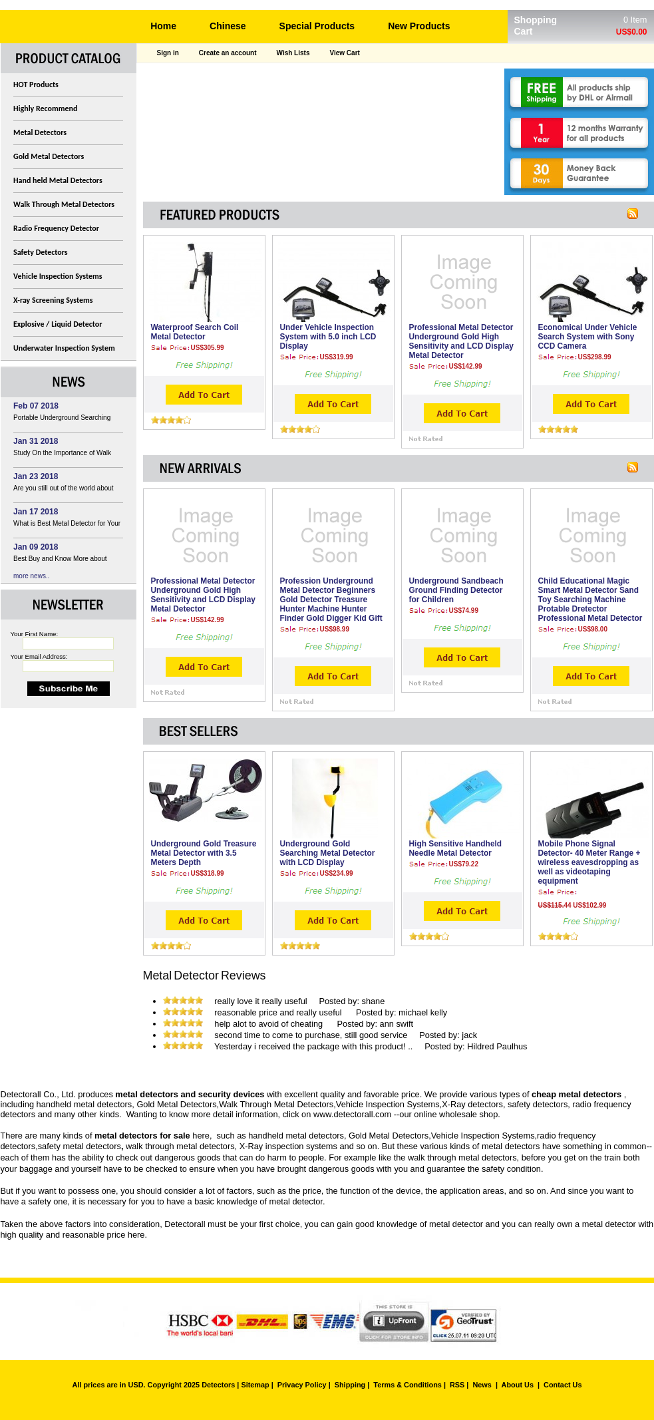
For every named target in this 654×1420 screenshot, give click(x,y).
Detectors (218, 1385)
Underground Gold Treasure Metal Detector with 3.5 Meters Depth (204, 853)
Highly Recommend (45, 108)
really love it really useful (260, 1001)
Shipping (350, 1385)
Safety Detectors (40, 252)
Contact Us (562, 1385)
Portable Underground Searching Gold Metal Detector (61, 419)
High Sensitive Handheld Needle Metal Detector (455, 848)
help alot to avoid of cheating (269, 1024)
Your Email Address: (39, 656)
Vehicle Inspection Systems (57, 276)
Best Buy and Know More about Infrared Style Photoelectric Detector (66, 560)
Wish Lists (293, 53)
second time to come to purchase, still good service (310, 1035)
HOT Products (36, 84)
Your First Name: (35, 633)
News (481, 1385)
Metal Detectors (40, 132)
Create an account (228, 53)
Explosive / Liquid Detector (57, 324)
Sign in (168, 53)
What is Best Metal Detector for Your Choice (66, 525)
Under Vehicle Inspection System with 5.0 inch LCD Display (328, 337)
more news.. (31, 576)
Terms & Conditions (407, 1385)
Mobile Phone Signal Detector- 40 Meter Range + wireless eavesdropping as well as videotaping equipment (589, 862)
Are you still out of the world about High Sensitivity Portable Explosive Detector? (64, 490)
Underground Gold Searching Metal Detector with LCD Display (327, 853)
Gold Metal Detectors (48, 156)
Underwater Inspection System (64, 348)
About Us (518, 1385)
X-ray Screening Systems (53, 300)
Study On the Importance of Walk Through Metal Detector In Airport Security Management (62, 454)
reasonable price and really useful (279, 1012)
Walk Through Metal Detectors (63, 204)
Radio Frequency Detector (56, 228)
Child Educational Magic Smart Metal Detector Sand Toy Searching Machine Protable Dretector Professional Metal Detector (590, 599)
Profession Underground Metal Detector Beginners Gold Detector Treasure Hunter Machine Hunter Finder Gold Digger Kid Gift (331, 599)
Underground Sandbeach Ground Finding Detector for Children (456, 590)
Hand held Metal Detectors (57, 180)
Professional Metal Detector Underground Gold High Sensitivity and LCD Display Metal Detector (461, 341)
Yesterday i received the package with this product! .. (313, 1046)
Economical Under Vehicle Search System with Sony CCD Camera (587, 337)
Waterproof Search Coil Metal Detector (195, 332)
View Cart (344, 53)
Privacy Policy (302, 1385)
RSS (457, 1385)
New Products (419, 26)
